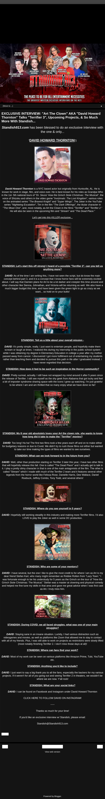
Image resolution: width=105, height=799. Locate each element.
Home (52, 747)
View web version (52, 752)
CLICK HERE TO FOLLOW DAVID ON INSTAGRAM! (53, 698)
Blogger (57, 796)
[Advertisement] (52, 23)
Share (5, 734)
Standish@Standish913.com (52, 723)
